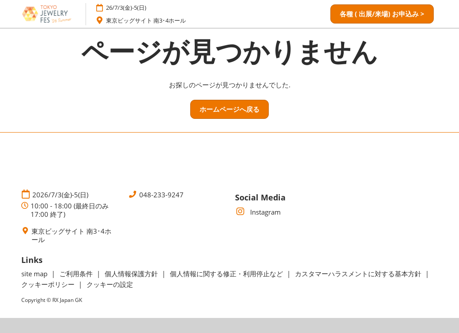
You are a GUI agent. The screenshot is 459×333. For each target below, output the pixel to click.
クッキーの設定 (109, 284)
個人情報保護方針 (132, 273)
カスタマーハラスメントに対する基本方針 (359, 273)
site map (35, 273)
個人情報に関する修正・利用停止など (227, 273)
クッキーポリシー (48, 284)
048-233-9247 (161, 195)
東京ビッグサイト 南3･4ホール (146, 20)
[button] (382, 14)
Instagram (258, 212)
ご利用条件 (76, 273)
